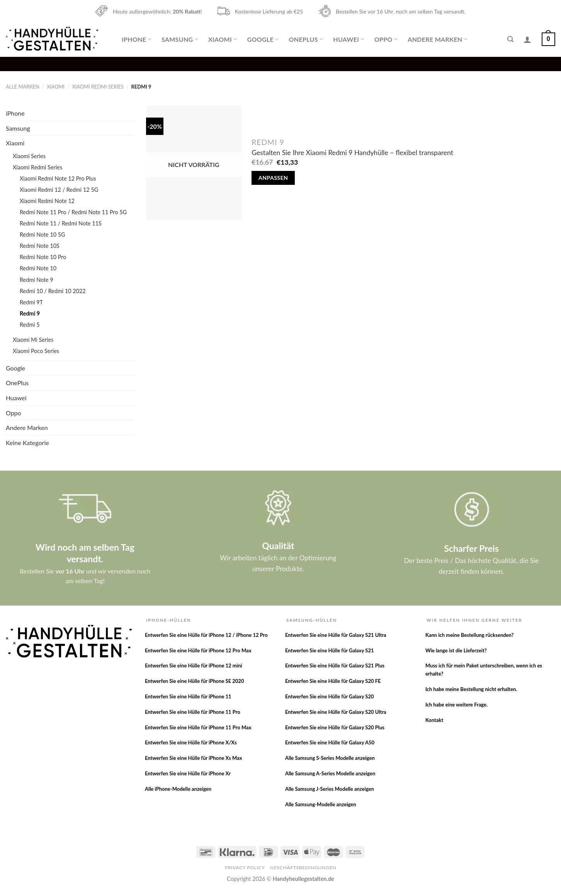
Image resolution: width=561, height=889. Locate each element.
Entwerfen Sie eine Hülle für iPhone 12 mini (193, 665)
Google (263, 39)
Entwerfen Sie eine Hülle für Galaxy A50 (329, 742)
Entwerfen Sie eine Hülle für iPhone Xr (188, 773)
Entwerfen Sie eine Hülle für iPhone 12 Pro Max (198, 650)
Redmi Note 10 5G (42, 234)
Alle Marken (22, 87)
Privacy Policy (245, 867)
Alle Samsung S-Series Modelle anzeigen (330, 758)
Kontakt (434, 720)
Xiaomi (222, 39)
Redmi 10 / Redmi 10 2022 (53, 291)
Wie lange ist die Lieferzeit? (456, 650)
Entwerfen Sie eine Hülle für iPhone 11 (188, 696)
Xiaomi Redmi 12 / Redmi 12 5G (59, 189)
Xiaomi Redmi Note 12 (47, 201)
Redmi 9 (30, 313)
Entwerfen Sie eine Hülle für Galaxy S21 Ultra (335, 635)
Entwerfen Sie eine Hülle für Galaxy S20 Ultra (335, 712)
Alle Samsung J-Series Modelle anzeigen (329, 789)
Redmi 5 (30, 324)
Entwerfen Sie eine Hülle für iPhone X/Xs (191, 742)
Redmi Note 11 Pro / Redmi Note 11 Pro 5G (73, 212)
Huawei (348, 39)
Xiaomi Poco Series (36, 351)
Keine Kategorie (27, 442)
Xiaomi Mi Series (33, 339)
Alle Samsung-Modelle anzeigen (320, 804)
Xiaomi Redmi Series (98, 87)
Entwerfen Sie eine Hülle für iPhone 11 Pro (192, 712)
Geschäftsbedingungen (303, 867)
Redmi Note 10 (38, 268)
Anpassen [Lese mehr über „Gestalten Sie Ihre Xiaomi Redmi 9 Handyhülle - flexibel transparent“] (273, 177)
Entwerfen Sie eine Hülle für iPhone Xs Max (193, 758)
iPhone (136, 39)
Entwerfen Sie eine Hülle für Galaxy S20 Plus (334, 727)
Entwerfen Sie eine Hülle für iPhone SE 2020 (194, 681)
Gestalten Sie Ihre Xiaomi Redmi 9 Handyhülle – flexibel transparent (352, 152)
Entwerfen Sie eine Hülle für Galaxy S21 (329, 650)
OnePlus (306, 39)
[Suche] (510, 39)
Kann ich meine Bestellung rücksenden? (469, 635)
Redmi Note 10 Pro (43, 257)
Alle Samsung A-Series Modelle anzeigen (330, 773)
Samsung (180, 39)
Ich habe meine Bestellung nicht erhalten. (471, 689)
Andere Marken (438, 39)
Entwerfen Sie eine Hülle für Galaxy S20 (329, 696)
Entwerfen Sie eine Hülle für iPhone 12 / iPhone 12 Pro (206, 635)
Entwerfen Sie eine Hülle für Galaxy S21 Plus (334, 665)
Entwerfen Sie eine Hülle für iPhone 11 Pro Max (198, 727)
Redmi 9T (31, 302)
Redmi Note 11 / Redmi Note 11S (61, 223)
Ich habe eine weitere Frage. (456, 704)
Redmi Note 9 (36, 279)
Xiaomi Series (29, 156)
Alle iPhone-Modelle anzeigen (178, 789)
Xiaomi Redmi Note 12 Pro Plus (58, 178)
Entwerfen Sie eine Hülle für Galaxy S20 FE (333, 681)
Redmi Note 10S (40, 245)
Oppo (386, 39)
